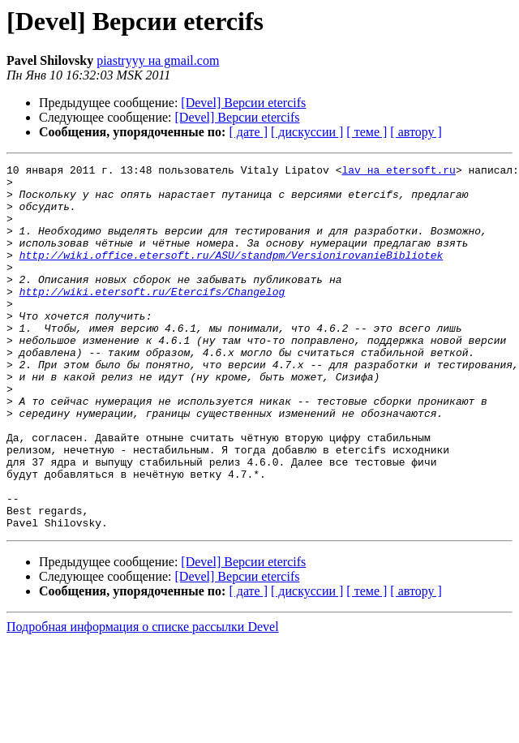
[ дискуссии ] (307, 132)
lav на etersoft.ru (398, 172)
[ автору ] (415, 132)
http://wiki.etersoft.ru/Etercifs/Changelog (152, 318)
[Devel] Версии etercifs (243, 103)
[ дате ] (248, 132)
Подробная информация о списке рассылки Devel (142, 699)
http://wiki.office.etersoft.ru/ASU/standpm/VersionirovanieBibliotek (231, 274)
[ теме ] (366, 132)
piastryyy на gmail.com (158, 60)
